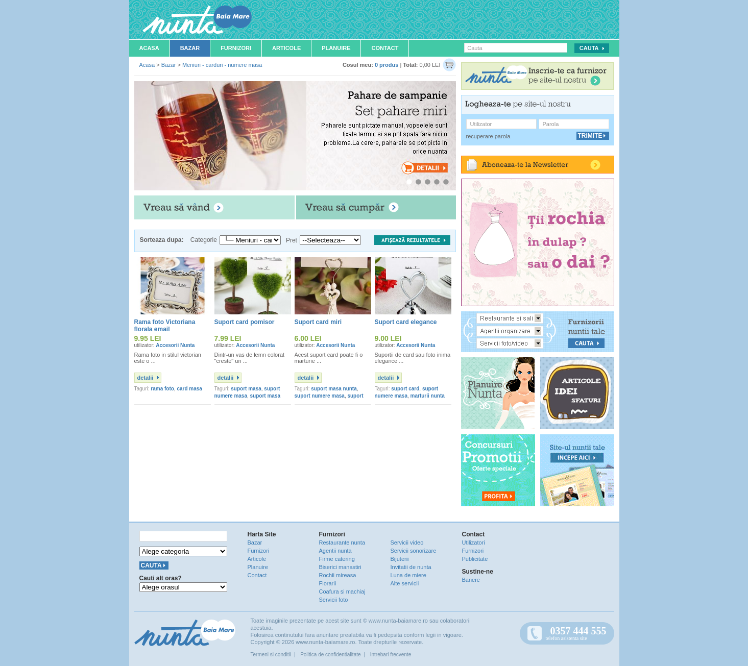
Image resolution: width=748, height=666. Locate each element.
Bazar (190, 48)
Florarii (327, 583)
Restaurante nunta (342, 542)
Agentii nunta (335, 551)
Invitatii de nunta (411, 567)
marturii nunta (428, 396)
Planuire (336, 48)
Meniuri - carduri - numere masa (222, 65)
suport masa (246, 388)
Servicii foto (333, 600)
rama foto (162, 388)
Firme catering (337, 559)
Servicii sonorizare (414, 551)
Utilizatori (473, 542)
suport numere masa (320, 396)
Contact (384, 48)
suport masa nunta (333, 388)
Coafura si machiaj (342, 591)
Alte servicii (405, 583)
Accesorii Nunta (175, 345)
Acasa (149, 48)
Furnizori (236, 48)
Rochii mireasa (337, 575)
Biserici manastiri (340, 567)
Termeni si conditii (271, 654)
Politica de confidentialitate (330, 654)
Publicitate (475, 559)
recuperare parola (488, 136)
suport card (405, 388)
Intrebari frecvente (391, 654)
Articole (286, 48)
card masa (189, 388)
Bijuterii (400, 559)
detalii (145, 378)
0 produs (386, 65)
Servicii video (407, 542)
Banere (471, 580)
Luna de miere (408, 575)
